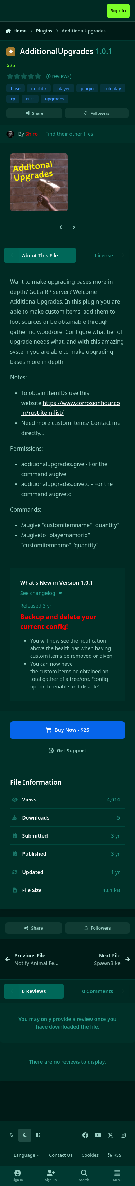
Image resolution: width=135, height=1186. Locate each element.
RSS (114, 1155)
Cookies (90, 1155)
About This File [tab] (40, 255)
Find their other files (69, 133)
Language (27, 1155)
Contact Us (60, 1155)
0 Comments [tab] (97, 991)
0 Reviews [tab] (34, 991)
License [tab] (104, 255)
